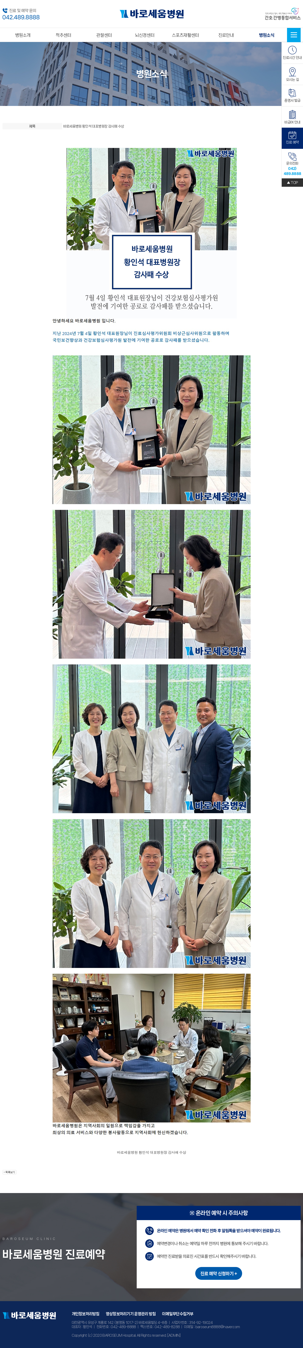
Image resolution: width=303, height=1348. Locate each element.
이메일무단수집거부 (177, 1314)
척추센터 (63, 35)
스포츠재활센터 (185, 35)
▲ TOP (292, 182)
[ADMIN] (174, 1335)
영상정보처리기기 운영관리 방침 (131, 1314)
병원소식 (266, 35)
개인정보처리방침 (85, 1314)
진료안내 (226, 35)
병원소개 (23, 35)
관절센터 (104, 35)
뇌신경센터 (144, 35)
